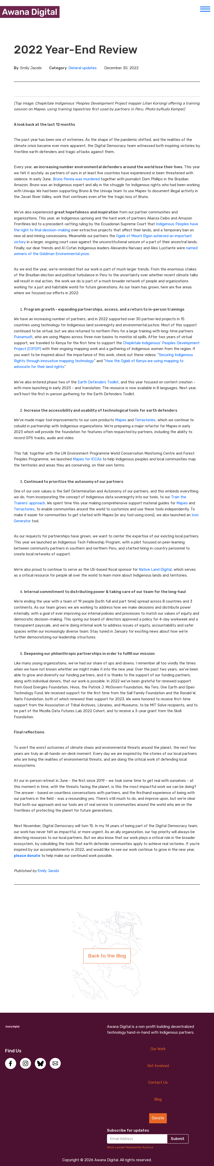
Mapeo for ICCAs (87, 459)
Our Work (158, 1049)
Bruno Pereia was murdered (77, 179)
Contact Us (158, 1082)
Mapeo (120, 420)
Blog (158, 1099)
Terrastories (145, 420)
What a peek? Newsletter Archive (130, 1147)
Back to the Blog (107, 956)
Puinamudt (23, 337)
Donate (158, 1118)
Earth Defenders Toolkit (98, 382)
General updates (83, 68)
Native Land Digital (155, 569)
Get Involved (158, 1065)
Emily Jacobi (48, 871)
